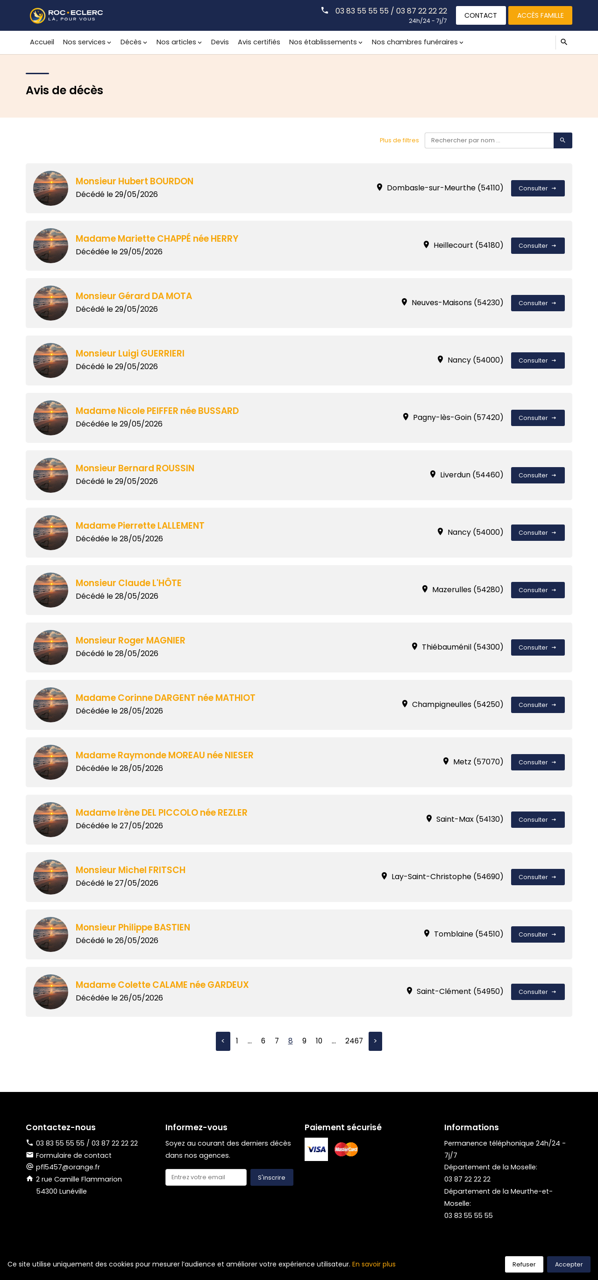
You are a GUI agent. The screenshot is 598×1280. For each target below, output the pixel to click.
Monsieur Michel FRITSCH (132, 870)
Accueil (42, 42)
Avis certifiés (255, 42)
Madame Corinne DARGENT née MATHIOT (169, 698)
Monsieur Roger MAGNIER (133, 640)
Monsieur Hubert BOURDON (136, 181)
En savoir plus (374, 1264)
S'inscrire (271, 1178)
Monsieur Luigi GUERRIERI (131, 353)
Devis (217, 42)
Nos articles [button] (173, 42)
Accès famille (539, 15)
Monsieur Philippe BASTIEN (135, 927)
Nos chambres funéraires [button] (409, 42)
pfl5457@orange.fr (68, 1167)
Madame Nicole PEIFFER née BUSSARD (160, 411)
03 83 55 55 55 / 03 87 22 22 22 (388, 10)
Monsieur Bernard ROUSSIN (137, 468)
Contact (479, 15)
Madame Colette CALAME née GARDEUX (166, 985)
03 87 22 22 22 (467, 1179)
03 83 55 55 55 (470, 1216)
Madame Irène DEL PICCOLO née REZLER (164, 812)
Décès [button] (129, 42)
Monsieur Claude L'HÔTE (130, 583)
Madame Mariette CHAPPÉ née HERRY (160, 238)
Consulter (538, 188)
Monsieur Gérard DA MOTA (136, 296)
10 (318, 1041)
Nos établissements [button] (318, 42)
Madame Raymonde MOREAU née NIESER (167, 755)
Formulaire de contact (69, 1155)
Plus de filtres (399, 140)
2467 (354, 1041)
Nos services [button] (83, 42)
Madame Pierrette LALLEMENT (142, 525)
